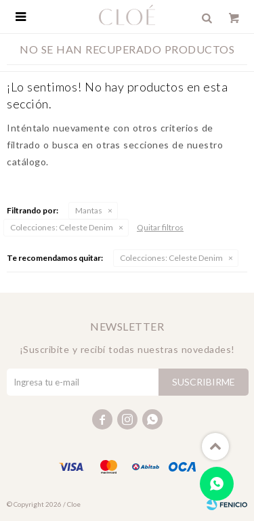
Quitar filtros (160, 227)
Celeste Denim (61, 227)
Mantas (88, 210)
